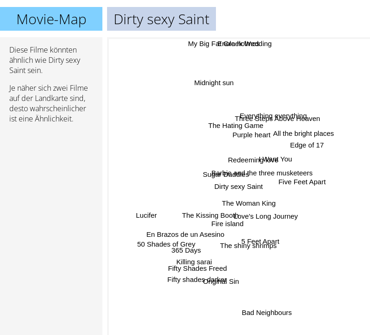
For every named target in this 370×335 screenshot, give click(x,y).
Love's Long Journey (266, 216)
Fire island (227, 224)
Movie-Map (51, 18)
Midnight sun (213, 83)
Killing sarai (195, 262)
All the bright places (303, 133)
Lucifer (146, 217)
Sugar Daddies (226, 175)
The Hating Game (235, 125)
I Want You (275, 159)
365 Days (185, 250)
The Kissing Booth (210, 215)
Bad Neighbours (267, 312)
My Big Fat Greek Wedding (230, 43)
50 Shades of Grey (165, 241)
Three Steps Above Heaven (277, 118)
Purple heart (252, 135)
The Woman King (249, 203)
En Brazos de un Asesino (185, 233)
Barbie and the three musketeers (262, 173)
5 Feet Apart (259, 242)
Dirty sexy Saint (239, 186)
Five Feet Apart (301, 183)
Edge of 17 (307, 146)
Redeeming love (253, 159)
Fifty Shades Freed (198, 269)
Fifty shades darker (198, 280)
